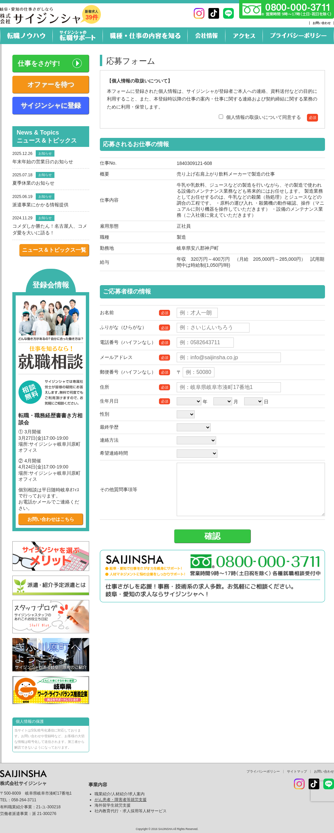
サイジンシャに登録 (51, 105)
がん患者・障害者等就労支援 (121, 799)
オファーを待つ (50, 84)
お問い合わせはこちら (50, 519)
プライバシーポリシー (263, 771)
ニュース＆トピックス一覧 (54, 250)
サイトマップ (297, 771)
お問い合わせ (322, 23)
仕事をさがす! (39, 63)
